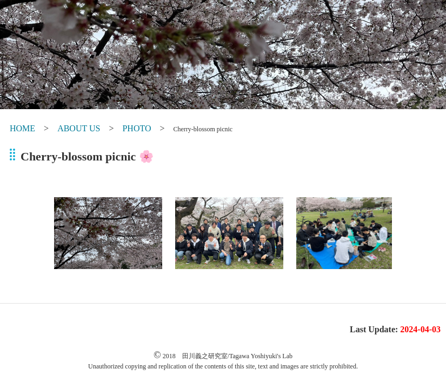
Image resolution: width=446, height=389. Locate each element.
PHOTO (136, 128)
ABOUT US (78, 128)
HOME (22, 128)
